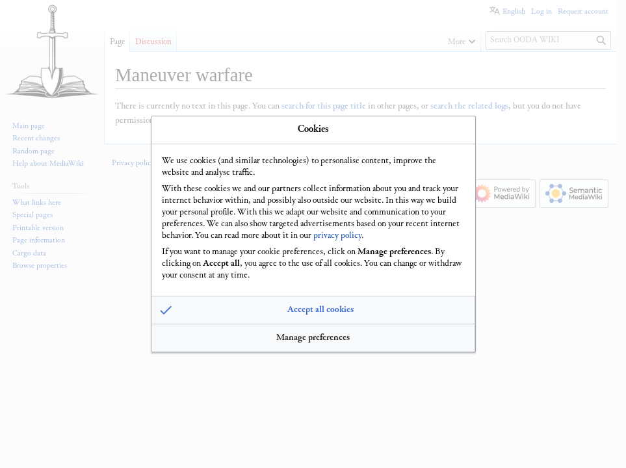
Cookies (313, 129)
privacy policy (337, 235)
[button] (313, 310)
